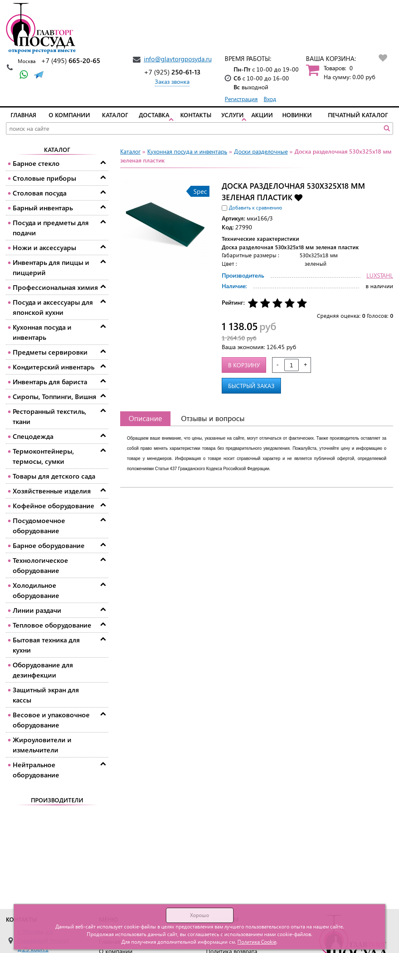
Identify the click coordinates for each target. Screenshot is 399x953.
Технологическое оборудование (40, 565)
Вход (270, 99)
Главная (23, 115)
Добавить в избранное (298, 197)
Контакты (196, 115)
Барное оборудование (49, 545)
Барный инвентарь (43, 207)
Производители (57, 800)
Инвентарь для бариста (50, 381)
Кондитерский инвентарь (53, 366)
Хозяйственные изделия (52, 490)
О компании (69, 115)
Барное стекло (36, 163)
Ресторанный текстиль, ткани (49, 416)
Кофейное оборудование (53, 505)
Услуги (232, 115)
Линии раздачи (37, 610)
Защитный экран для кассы (46, 694)
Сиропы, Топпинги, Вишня (54, 396)
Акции (262, 115)
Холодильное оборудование (36, 590)
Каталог (115, 115)
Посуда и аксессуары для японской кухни (53, 307)
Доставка (154, 115)
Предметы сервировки (50, 351)
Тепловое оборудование (52, 624)
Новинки (297, 115)
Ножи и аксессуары (44, 247)
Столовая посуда (39, 192)
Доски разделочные (261, 151)
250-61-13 (172, 71)
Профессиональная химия (55, 287)
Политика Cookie (256, 942)
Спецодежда (33, 436)
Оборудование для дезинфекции (43, 669)
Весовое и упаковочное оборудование (51, 719)
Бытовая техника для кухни (46, 644)
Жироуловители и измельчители (42, 744)
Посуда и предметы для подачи (51, 227)
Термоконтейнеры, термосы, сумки (43, 455)
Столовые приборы (44, 178)
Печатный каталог (358, 115)
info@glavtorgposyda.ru (178, 59)
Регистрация (241, 99)
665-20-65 (70, 60)
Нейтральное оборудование (36, 769)
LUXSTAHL (379, 275)
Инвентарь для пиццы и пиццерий (51, 267)
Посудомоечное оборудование (39, 525)
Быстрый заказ (251, 386)
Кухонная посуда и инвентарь (42, 332)
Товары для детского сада (54, 475)
